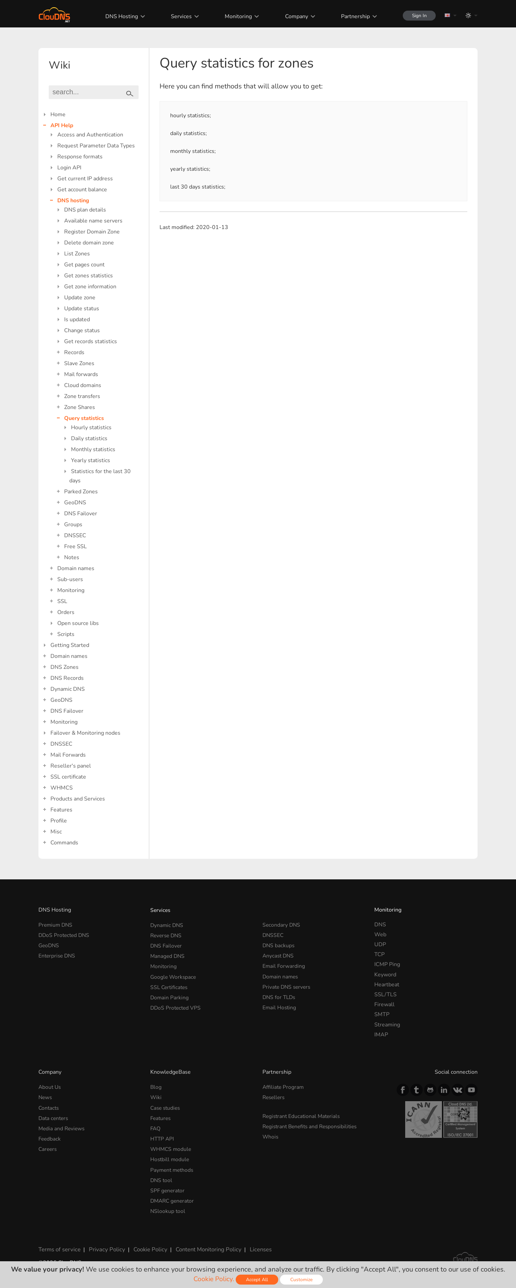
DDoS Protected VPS (176, 1004)
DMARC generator (173, 1197)
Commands (64, 842)
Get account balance (82, 189)
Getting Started (69, 645)
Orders (65, 612)
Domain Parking (169, 994)
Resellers (274, 1096)
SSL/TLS (385, 994)
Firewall (384, 1004)
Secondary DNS (281, 924)
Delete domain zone (89, 242)
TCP (379, 954)
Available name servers (93, 221)
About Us (50, 1087)
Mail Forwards (68, 755)
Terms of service (58, 1244)
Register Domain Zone (92, 232)
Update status (81, 308)
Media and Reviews (62, 1127)
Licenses (254, 1244)
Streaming (387, 1024)
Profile (58, 820)
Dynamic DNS (67, 689)
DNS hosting (73, 200)
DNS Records (67, 678)
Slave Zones (79, 363)
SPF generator (168, 1187)
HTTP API (162, 1137)
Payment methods (173, 1167)
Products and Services (77, 799)
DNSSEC (75, 535)
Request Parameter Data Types (96, 145)
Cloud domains (82, 385)
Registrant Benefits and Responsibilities (312, 1125)
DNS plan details (85, 210)
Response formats (80, 156)
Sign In (417, 15)
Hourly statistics (91, 427)
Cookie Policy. (213, 1279)
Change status (82, 330)
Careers (48, 1147)
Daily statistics (89, 438)
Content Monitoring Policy (203, 1244)
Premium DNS (56, 924)
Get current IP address (85, 178)
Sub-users (70, 579)
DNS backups (278, 944)
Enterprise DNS (57, 954)
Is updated (77, 319)
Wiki (156, 1096)
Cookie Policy (145, 1244)
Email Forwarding (284, 964)
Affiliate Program (283, 1087)
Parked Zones (81, 491)
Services (178, 16)
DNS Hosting (119, 16)
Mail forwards (81, 374)
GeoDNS (75, 502)
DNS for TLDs (279, 994)
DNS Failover (80, 513)
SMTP (381, 1014)
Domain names (75, 568)
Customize (302, 1279)
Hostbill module (170, 1156)
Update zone (79, 297)
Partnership (352, 16)
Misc (56, 831)
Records (74, 352)
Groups (73, 524)
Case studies (166, 1107)
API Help (61, 125)
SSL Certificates (170, 984)
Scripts (65, 634)
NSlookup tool (168, 1207)
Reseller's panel (70, 766)
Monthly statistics (93, 449)
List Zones (77, 253)
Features (61, 810)
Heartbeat (386, 984)
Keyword (385, 974)
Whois (270, 1135)
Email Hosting (279, 1004)
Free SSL (75, 546)
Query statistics (84, 418)
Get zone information (90, 286)
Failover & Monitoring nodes (85, 733)
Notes (71, 557)
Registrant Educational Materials (302, 1115)
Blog (156, 1087)
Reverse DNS (167, 934)
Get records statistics (90, 341)
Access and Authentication (90, 135)
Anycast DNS (278, 954)
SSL (62, 601)
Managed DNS (168, 954)
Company (293, 16)
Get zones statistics (88, 275)
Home (58, 114)
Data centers (54, 1117)
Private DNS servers (287, 984)
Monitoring (235, 16)
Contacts (49, 1107)
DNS (380, 924)
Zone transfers (82, 396)
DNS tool (161, 1177)
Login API (69, 167)
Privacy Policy (104, 1244)
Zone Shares (79, 407)
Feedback (50, 1137)
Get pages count (84, 264)
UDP (380, 944)
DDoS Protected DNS (65, 934)
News (45, 1096)
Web (380, 934)
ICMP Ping (387, 964)
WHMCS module (171, 1147)
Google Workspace (174, 974)
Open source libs (78, 623)
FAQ (155, 1127)
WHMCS (61, 788)
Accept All (258, 1279)
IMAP (381, 1034)
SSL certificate (68, 777)
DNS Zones (64, 667)
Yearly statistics (90, 460)
